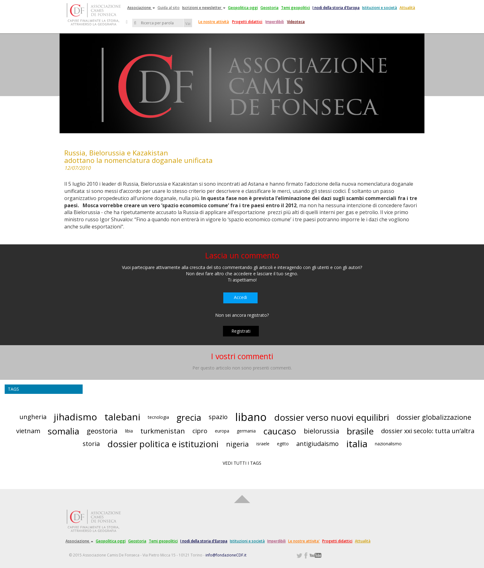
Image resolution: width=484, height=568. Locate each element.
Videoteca (296, 21)
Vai (188, 23)
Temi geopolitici (295, 7)
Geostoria (269, 7)
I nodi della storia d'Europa (336, 7)
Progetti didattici (247, 21)
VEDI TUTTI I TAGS (242, 463)
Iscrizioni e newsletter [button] (203, 7)
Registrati (240, 331)
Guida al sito (168, 7)
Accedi (240, 297)
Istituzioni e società (379, 7)
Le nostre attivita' (304, 541)
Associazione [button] (141, 7)
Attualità (407, 7)
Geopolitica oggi (243, 7)
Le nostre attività (213, 21)
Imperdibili (274, 21)
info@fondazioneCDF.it (226, 555)
